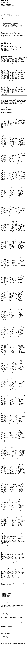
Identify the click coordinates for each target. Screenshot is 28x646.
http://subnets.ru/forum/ (4, 2)
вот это (20, 641)
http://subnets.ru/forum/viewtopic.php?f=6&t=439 (7, 5)
